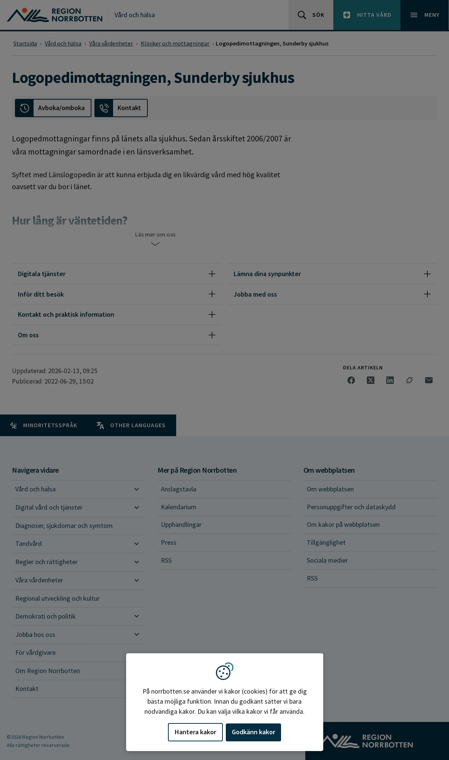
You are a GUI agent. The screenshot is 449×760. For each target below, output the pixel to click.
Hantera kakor (195, 732)
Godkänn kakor (253, 732)
